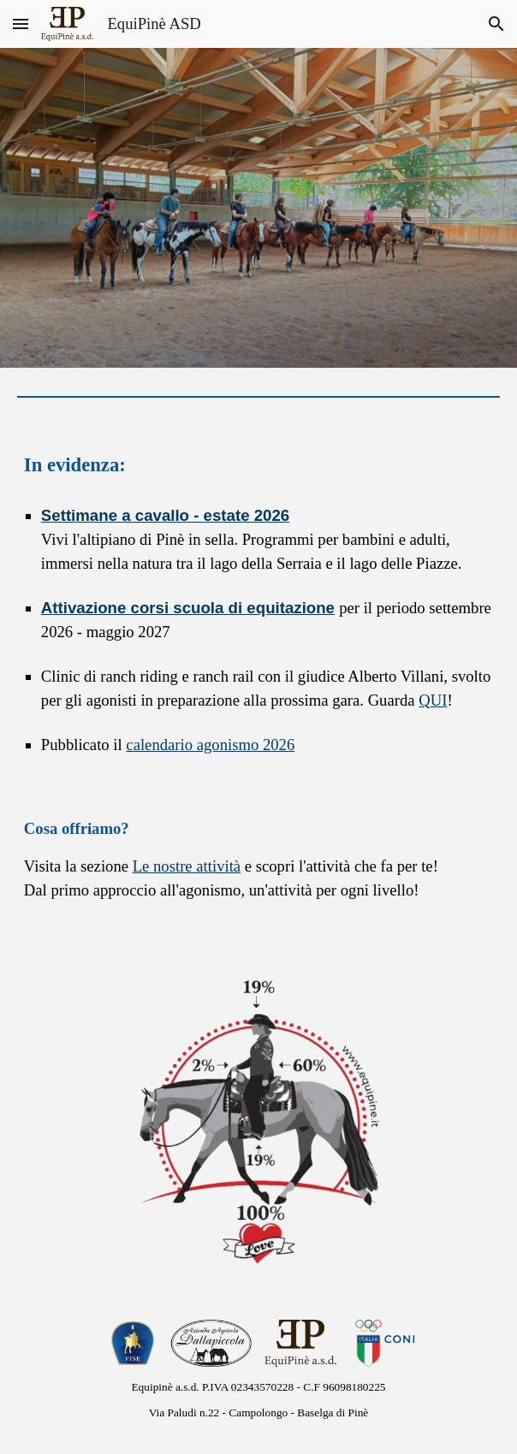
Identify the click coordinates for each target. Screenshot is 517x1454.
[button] (20, 23)
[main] (258, 465)
